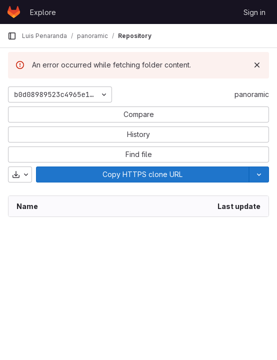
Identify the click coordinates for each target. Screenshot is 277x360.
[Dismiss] (257, 65)
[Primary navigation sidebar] (12, 36)
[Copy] (142, 174)
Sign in (255, 12)
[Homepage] (14, 12)
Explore (43, 12)
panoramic (251, 94)
